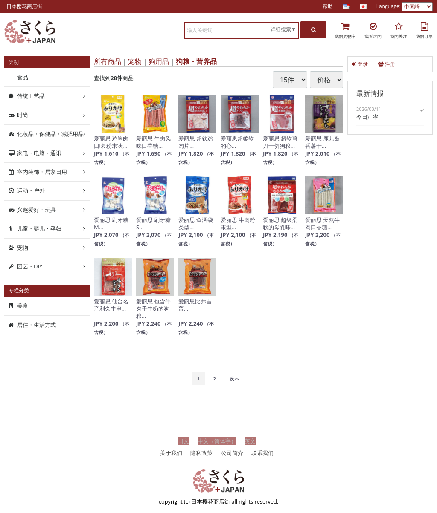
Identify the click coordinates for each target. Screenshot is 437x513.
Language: (389, 6)
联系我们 (262, 452)
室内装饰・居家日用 (42, 172)
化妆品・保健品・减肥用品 (50, 134)
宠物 (135, 61)
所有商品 (107, 61)
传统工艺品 (31, 96)
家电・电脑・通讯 (39, 152)
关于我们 (171, 452)
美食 (22, 305)
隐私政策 (201, 452)
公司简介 (232, 452)
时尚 (22, 115)
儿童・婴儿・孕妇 (39, 228)
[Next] (235, 378)
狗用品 (159, 61)
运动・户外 (31, 190)
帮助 (328, 6)
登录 (360, 64)
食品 (22, 77)
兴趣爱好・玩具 (36, 209)
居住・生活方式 (36, 325)
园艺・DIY (29, 266)
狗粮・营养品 (196, 61)
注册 (386, 64)
